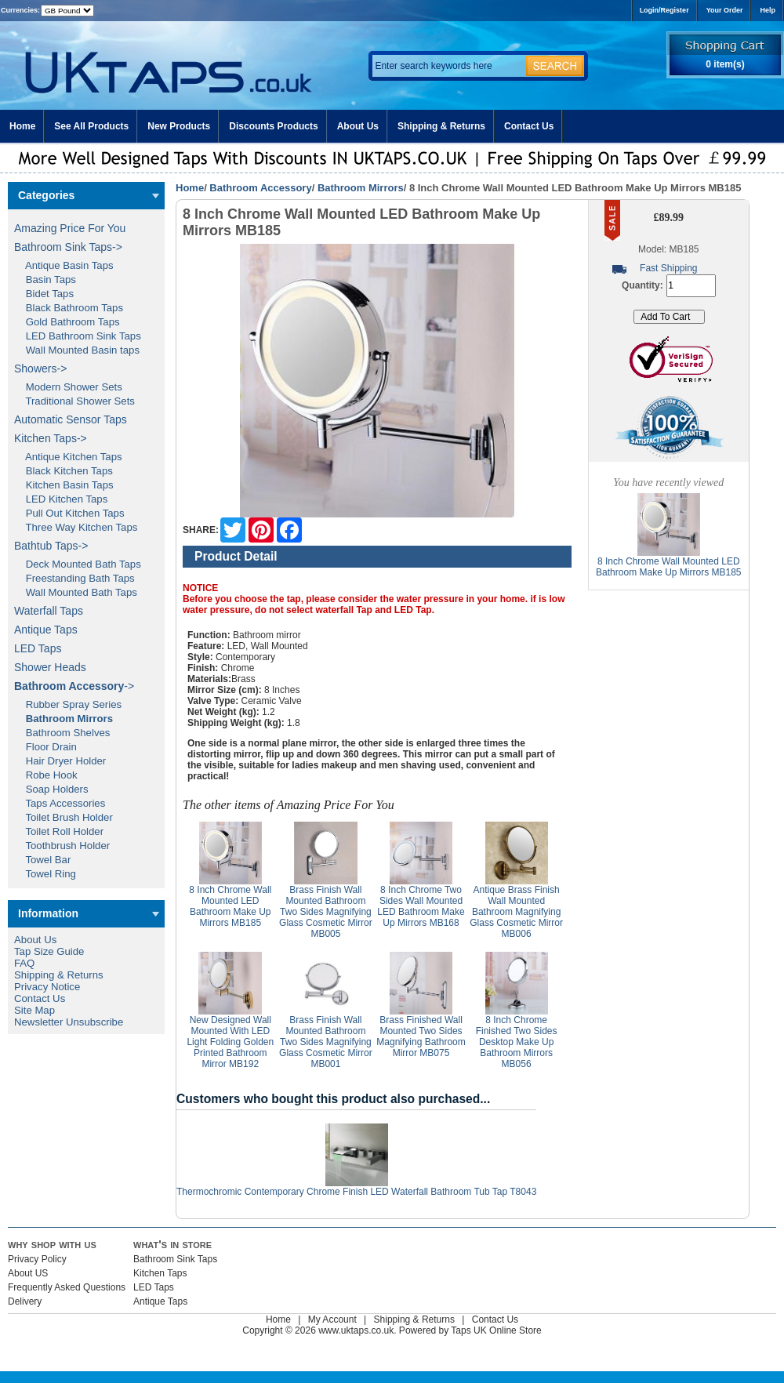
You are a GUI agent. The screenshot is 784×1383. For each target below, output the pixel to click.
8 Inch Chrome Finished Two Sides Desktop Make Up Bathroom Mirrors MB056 (516, 1042)
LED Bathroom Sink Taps (77, 336)
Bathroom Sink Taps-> (68, 247)
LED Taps (37, 648)
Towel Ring (45, 874)
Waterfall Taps (48, 610)
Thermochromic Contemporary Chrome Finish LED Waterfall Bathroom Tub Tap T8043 (356, 1191)
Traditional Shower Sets (74, 401)
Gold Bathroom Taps (67, 322)
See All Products (91, 126)
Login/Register (664, 10)
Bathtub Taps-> (51, 545)
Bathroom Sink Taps (175, 1259)
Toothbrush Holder (62, 845)
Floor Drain (45, 747)
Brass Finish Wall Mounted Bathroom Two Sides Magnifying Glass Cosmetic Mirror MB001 (325, 1042)
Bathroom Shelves (62, 733)
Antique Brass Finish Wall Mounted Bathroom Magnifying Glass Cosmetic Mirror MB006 (516, 911)
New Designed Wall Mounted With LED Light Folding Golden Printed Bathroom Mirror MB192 (230, 1042)
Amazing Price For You (69, 228)
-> (74, 686)
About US (28, 1273)
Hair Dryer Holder (60, 761)
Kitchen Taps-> (50, 438)
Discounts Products (273, 126)
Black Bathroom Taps (68, 308)
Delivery (25, 1301)
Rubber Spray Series (68, 704)
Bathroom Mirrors (361, 188)
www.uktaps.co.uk (356, 1330)
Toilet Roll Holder (58, 831)
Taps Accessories (59, 803)
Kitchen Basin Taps (64, 485)
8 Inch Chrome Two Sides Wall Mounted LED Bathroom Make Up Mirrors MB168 (420, 906)
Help (767, 10)
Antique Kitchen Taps (68, 457)
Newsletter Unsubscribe (68, 1022)
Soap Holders (51, 789)
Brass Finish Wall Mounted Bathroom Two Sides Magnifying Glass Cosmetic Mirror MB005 (325, 911)
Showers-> (40, 368)
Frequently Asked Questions (66, 1287)
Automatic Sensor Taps (70, 419)
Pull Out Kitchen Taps (69, 513)
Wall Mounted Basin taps (77, 350)
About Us (358, 126)
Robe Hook (46, 775)
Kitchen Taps (160, 1273)
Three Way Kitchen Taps (75, 527)
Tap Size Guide (49, 951)
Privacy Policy (37, 1259)
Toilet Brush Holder (63, 817)
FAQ (24, 963)
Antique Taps (46, 629)
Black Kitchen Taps (63, 471)
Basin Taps (45, 279)
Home (22, 126)
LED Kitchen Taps (60, 499)
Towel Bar (42, 860)
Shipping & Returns (441, 126)
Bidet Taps (44, 293)
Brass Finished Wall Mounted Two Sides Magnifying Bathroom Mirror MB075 (420, 1036)
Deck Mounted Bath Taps (77, 564)
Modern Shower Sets (68, 387)
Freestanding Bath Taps (74, 578)
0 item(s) (725, 64)
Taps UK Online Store (496, 1330)
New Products (178, 126)
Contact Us (529, 126)
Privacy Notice (47, 987)
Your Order (724, 10)
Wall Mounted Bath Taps (75, 592)
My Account (332, 1319)
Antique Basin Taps (64, 265)
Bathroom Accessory (260, 188)
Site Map (34, 1010)
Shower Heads (50, 667)
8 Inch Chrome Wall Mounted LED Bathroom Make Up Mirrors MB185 (230, 906)
